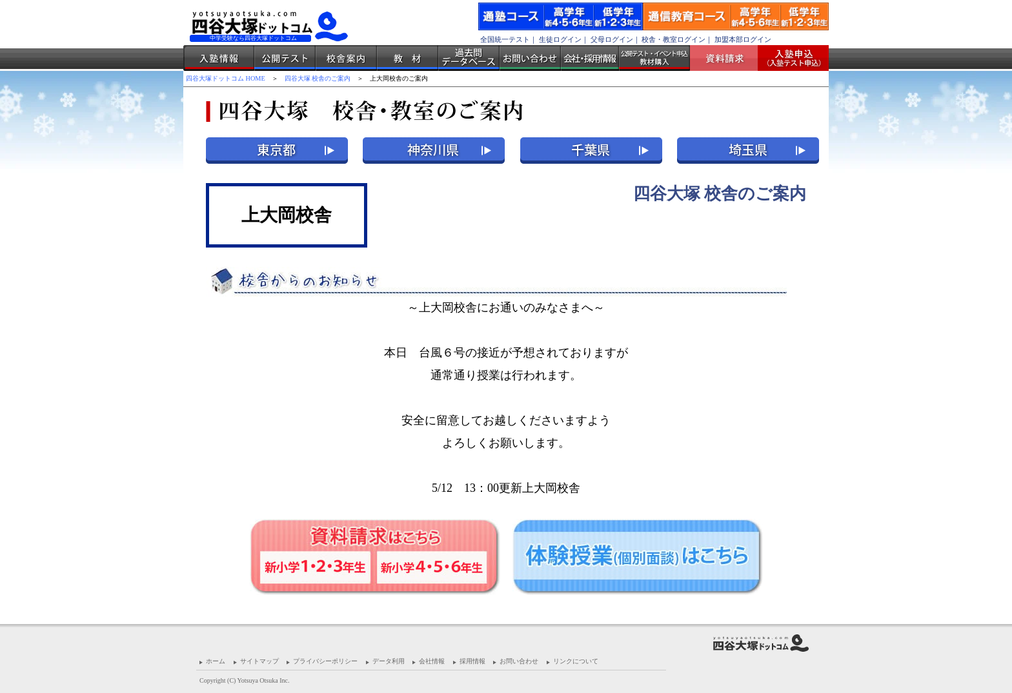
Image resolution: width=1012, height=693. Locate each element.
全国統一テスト (505, 39)
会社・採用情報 (590, 58)
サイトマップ (259, 661)
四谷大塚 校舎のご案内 (318, 78)
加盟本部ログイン (742, 39)
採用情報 (472, 661)
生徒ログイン (560, 39)
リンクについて (575, 661)
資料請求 (728, 58)
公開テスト (285, 58)
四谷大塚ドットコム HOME (225, 78)
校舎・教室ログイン (673, 39)
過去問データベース (469, 58)
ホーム (215, 661)
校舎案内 (346, 58)
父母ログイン (612, 39)
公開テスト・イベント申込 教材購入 (654, 58)
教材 (407, 58)
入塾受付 (788, 58)
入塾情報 (218, 58)
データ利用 (388, 661)
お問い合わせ (530, 58)
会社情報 (432, 661)
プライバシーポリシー (325, 661)
